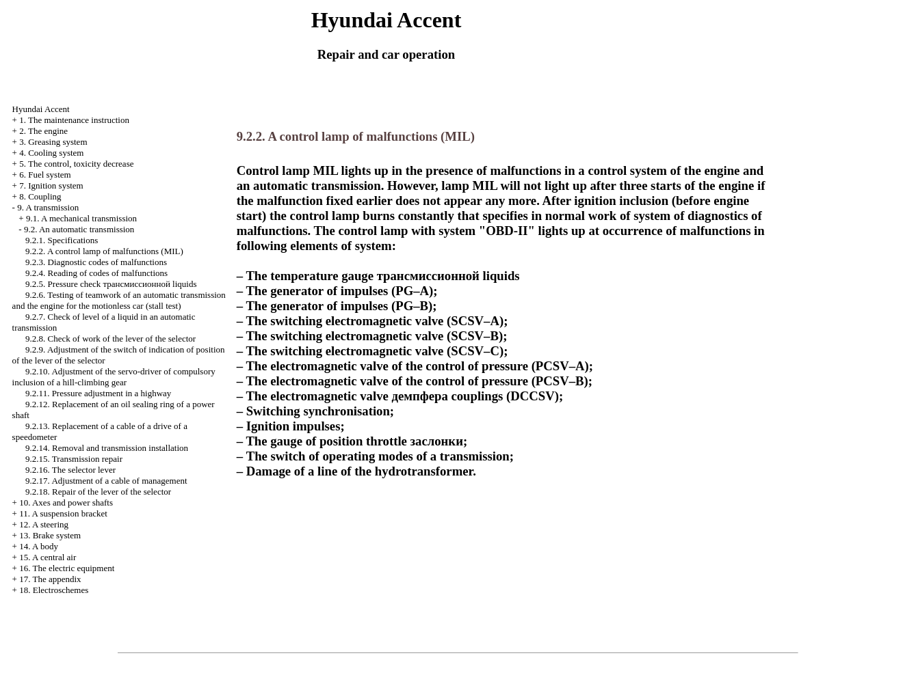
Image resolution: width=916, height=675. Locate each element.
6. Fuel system (44, 174)
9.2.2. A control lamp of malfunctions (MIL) (104, 251)
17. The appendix (50, 579)
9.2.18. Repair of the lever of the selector (98, 491)
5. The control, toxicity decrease (76, 164)
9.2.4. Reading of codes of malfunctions (96, 273)
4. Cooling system (51, 153)
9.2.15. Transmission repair (73, 459)
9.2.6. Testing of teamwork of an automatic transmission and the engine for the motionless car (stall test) (119, 300)
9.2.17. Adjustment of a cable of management (106, 481)
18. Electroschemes (53, 590)
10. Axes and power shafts (66, 502)
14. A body (38, 546)
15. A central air (47, 557)
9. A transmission (48, 207)
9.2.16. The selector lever (70, 470)
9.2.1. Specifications (61, 240)
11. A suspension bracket (63, 513)
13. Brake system (50, 535)
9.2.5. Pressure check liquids (110, 284)
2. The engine (43, 131)
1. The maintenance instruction (74, 120)
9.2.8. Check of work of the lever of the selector (110, 338)
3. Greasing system (53, 142)
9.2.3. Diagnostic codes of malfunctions (96, 262)
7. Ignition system (51, 185)
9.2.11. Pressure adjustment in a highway (98, 393)
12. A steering (43, 524)
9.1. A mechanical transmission (81, 218)
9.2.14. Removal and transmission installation (106, 448)
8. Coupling (40, 196)
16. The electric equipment (66, 568)
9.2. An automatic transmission (79, 229)
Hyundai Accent (41, 109)
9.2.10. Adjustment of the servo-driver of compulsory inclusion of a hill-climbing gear (113, 376)
